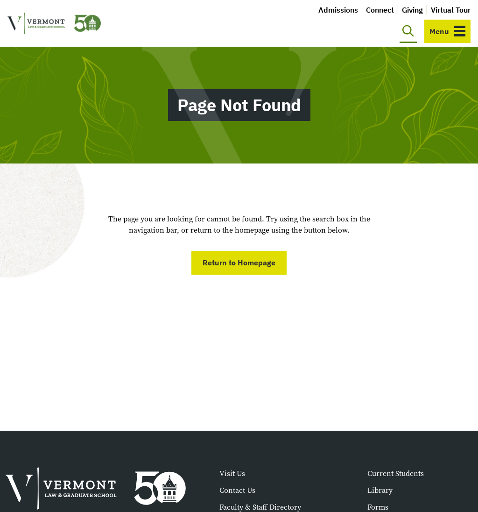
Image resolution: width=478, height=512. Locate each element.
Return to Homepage (239, 262)
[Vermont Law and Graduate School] (54, 24)
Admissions (338, 9)
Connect (380, 9)
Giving (412, 9)
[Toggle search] (408, 31)
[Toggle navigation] (447, 31)
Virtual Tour (451, 9)
